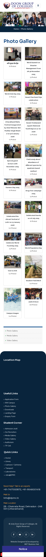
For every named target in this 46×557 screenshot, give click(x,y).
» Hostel (7, 458)
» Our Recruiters (10, 432)
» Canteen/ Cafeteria (12, 465)
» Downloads (9, 410)
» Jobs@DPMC (9, 475)
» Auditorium (9, 442)
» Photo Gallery (10, 406)
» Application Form (11, 399)
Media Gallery (12, 336)
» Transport (8, 468)
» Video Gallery (10, 439)
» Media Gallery (10, 435)
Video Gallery (12, 340)
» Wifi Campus (9, 403)
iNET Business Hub (31, 544)
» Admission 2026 (10, 429)
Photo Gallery (12, 331)
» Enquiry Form (9, 416)
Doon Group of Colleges (24, 524)
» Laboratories (9, 472)
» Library (7, 461)
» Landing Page (10, 413)
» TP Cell (7, 446)
